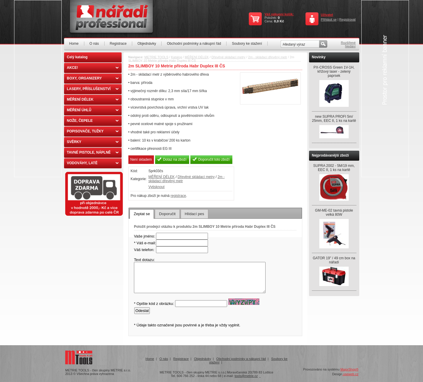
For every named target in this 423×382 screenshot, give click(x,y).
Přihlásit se (329, 19)
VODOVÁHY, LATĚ (92, 163)
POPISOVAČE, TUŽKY (92, 131)
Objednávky (146, 43)
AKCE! (92, 68)
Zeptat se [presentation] (142, 214)
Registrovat (347, 19)
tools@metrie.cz (246, 376)
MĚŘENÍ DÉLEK (92, 99)
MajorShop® (349, 369)
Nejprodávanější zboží (330, 155)
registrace (178, 196)
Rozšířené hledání (348, 44)
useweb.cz (350, 374)
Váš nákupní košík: (279, 14)
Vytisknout (156, 187)
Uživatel (327, 14)
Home (74, 43)
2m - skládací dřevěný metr (267, 57)
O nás (94, 43)
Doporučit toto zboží (214, 159)
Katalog (176, 57)
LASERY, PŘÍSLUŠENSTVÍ (92, 89)
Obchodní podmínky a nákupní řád (194, 43)
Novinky (319, 57)
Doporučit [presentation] (167, 214)
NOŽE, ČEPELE (92, 121)
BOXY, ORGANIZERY (92, 78)
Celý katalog (77, 57)
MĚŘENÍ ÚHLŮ (92, 110)
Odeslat (142, 310)
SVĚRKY (92, 142)
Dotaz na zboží (175, 159)
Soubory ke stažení (247, 43)
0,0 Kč (279, 21)
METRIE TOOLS (157, 57)
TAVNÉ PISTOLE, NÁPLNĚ (92, 152)
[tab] (142, 214)
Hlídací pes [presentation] (194, 214)
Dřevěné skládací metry (229, 57)
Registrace (118, 43)
